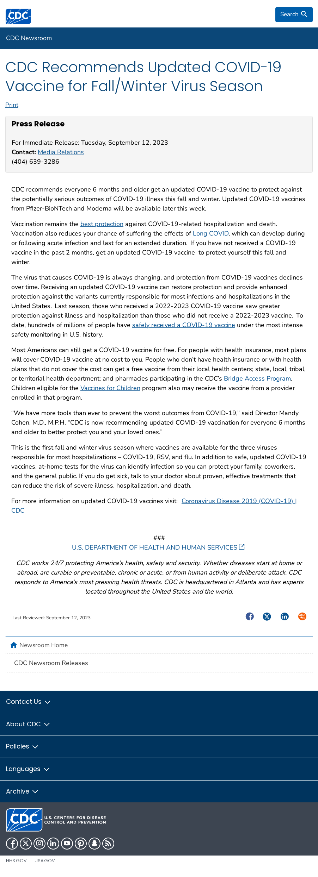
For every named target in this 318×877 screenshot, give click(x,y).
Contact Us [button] (28, 701)
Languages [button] (28, 768)
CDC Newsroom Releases (51, 663)
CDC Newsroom (29, 38)
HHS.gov (16, 860)
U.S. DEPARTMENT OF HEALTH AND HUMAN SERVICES (158, 547)
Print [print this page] (11, 105)
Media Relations (61, 152)
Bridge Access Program (257, 378)
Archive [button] (22, 791)
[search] (294, 14)
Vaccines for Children (110, 388)
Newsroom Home (43, 645)
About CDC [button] (28, 724)
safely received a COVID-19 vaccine (183, 325)
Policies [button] (22, 746)
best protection (101, 224)
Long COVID (210, 233)
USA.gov (45, 860)
